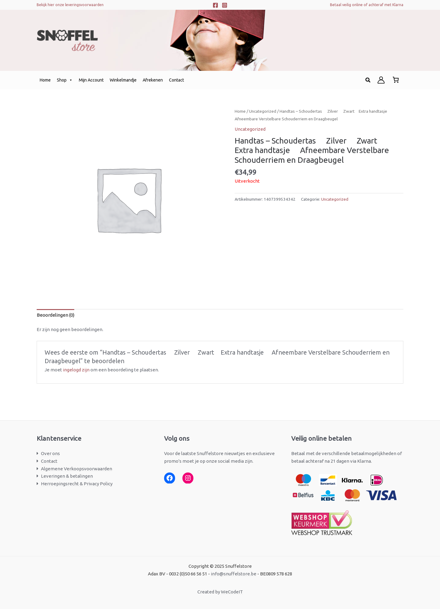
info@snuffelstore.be (233, 573)
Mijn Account (91, 80)
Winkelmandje (123, 80)
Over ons (50, 453)
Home (45, 80)
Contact (176, 80)
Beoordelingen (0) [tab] (55, 315)
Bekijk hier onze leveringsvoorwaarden (70, 5)
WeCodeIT (232, 591)
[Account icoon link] (381, 80)
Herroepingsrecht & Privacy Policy (76, 483)
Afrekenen (153, 80)
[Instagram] (224, 5)
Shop (65, 80)
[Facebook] (215, 5)
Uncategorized (262, 111)
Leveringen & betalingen (67, 476)
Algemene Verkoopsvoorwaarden (76, 468)
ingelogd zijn (76, 369)
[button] (368, 80)
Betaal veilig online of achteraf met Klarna (366, 5)
